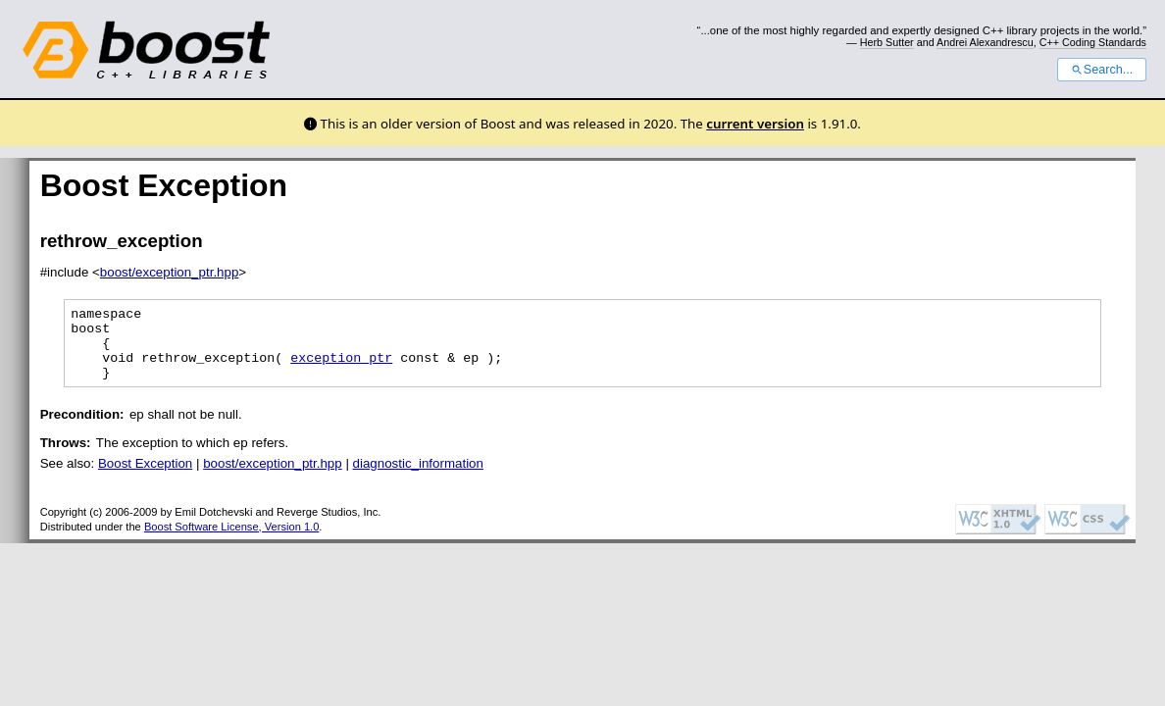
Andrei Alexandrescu (985, 42)
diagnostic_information (418, 478)
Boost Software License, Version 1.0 (231, 541)
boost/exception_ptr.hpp (169, 272)
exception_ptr (341, 369)
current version (755, 123)
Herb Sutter (887, 42)
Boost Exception (145, 478)
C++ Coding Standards (1092, 42)
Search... (1102, 69)
